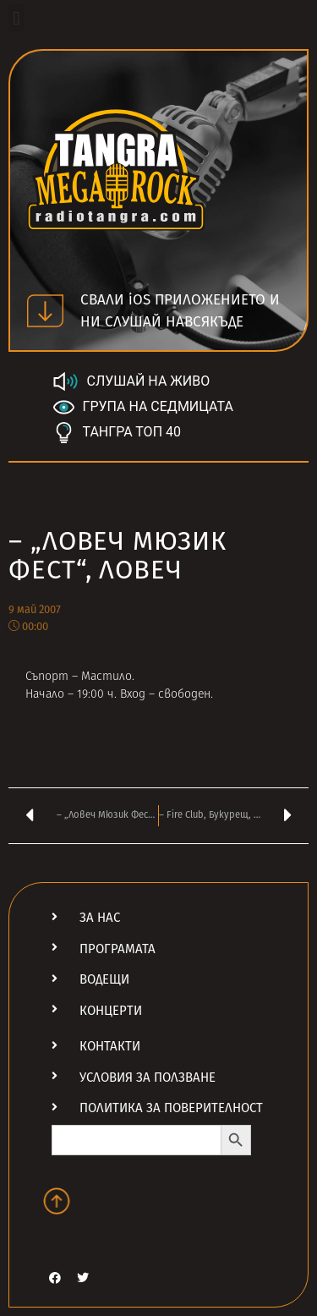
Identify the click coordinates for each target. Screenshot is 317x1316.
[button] (16, 18)
